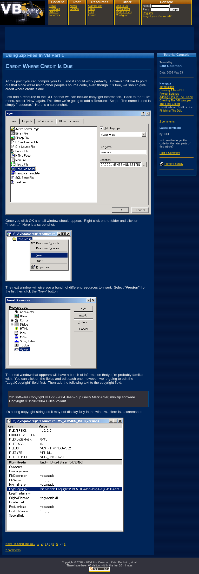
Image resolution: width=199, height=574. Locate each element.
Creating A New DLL (172, 90)
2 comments (13, 550)
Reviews (54, 15)
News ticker (123, 8)
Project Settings (169, 93)
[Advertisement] (99, 38)
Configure (122, 15)
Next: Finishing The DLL (20, 543)
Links (91, 8)
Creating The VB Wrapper (175, 100)
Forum (92, 15)
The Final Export (170, 103)
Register (148, 13)
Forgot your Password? (157, 16)
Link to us (122, 5)
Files (91, 12)
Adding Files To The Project (176, 97)
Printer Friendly (173, 163)
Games (74, 8)
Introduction (167, 86)
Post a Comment (170, 152)
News (52, 5)
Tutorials (54, 8)
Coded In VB (123, 12)
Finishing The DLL (171, 110)
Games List (95, 5)
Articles (53, 12)
